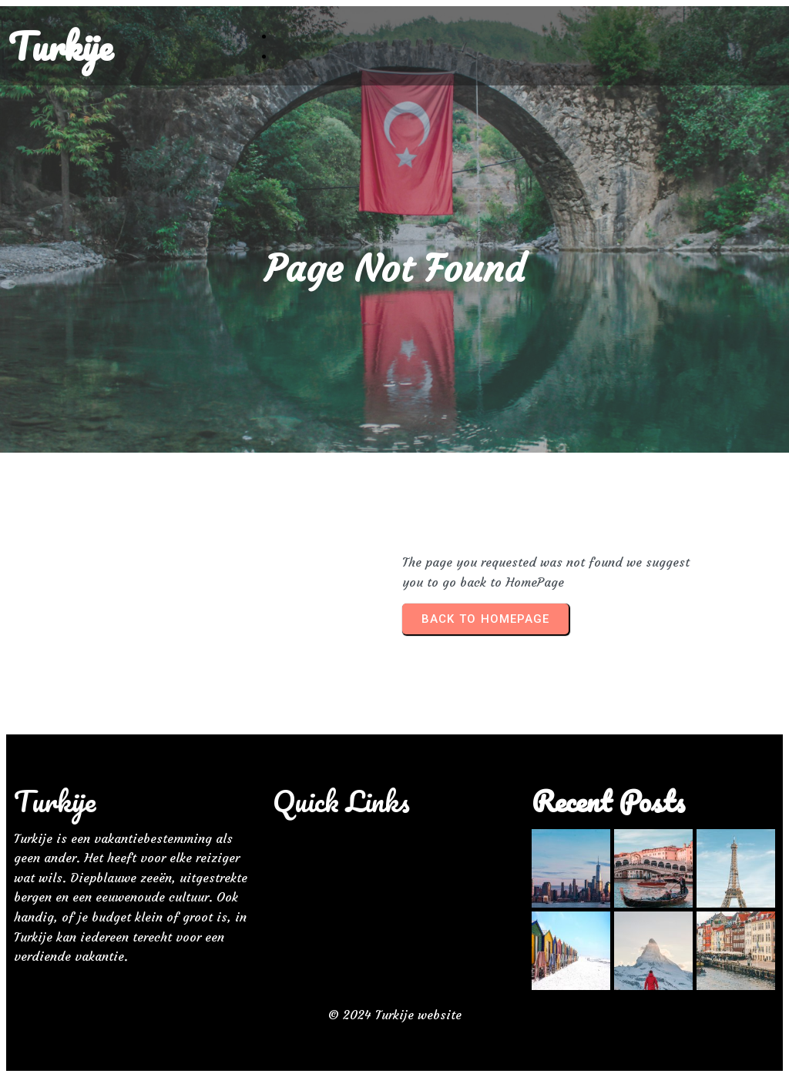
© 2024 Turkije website (395, 1014)
